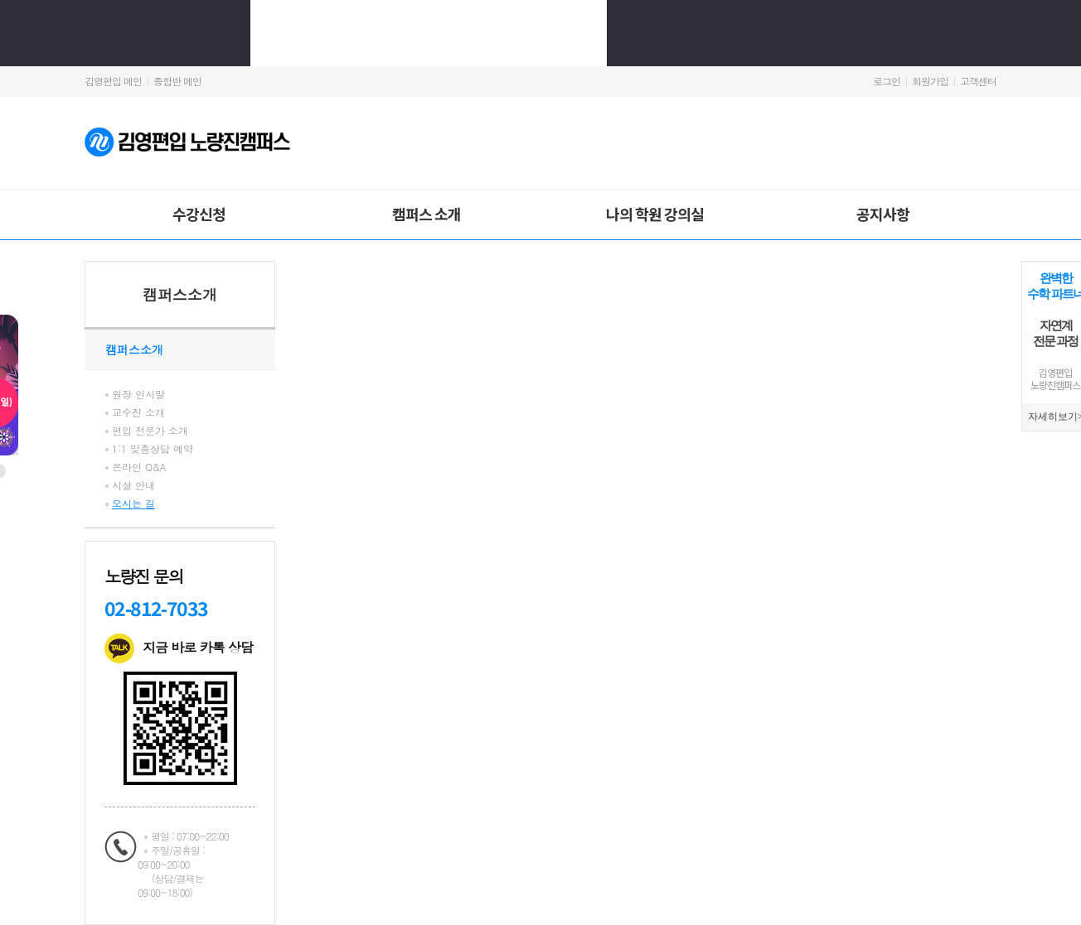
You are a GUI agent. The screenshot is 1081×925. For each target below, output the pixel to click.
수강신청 (198, 213)
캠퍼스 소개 (426, 213)
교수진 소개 (138, 412)
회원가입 (930, 81)
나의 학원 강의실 (655, 213)
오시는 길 (133, 503)
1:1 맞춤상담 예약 (152, 448)
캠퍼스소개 (180, 294)
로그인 (886, 81)
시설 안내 (133, 485)
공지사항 (882, 213)
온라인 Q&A (139, 467)
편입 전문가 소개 (150, 430)
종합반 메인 (177, 81)
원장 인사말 (138, 394)
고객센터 (978, 81)
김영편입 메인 (113, 81)
